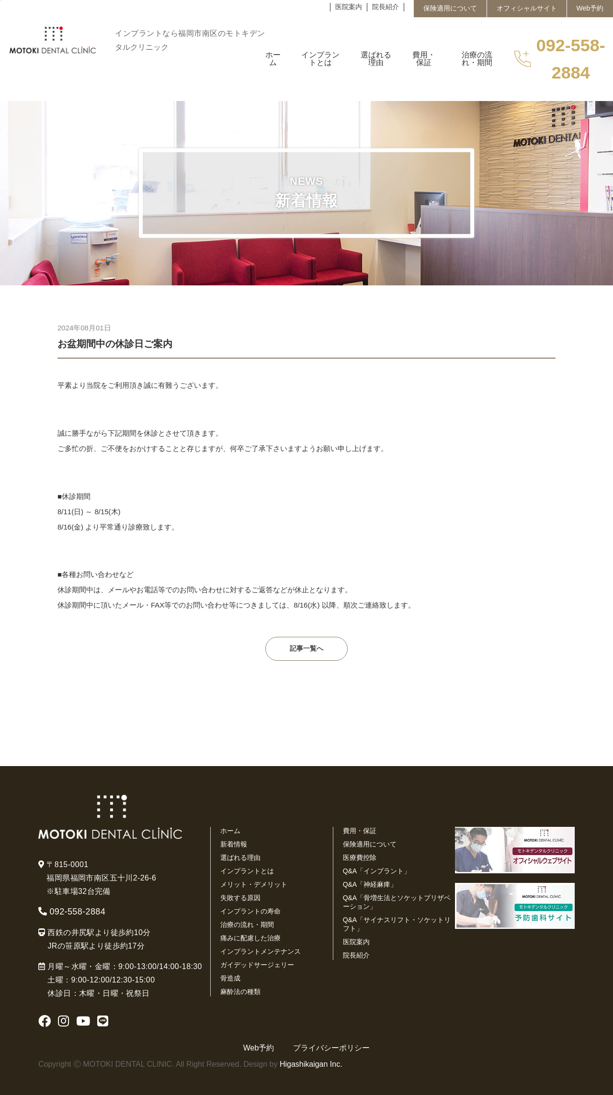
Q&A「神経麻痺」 (370, 884)
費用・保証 (359, 831)
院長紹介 (385, 7)
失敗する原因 (240, 898)
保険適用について (450, 8)
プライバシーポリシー (331, 1048)
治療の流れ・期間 (247, 924)
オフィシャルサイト (527, 8)
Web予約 (590, 8)
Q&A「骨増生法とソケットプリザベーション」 (397, 902)
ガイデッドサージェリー (257, 965)
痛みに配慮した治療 (250, 938)
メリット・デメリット (253, 884)
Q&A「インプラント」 (377, 871)
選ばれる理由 (240, 857)
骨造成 (230, 978)
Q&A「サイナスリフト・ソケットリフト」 (397, 924)
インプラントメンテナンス (260, 951)
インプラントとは (247, 871)
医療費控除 (359, 857)
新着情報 (233, 844)
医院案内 (348, 7)
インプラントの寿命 (250, 911)
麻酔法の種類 (240, 991)
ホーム (230, 831)
